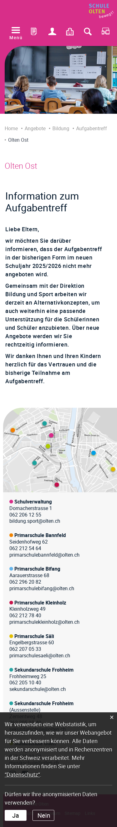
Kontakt (70, 33)
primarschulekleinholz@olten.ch (44, 621)
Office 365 (34, 33)
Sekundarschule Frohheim (44, 669)
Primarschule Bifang (37, 568)
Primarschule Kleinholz (40, 602)
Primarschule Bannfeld (40, 535)
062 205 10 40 (25, 682)
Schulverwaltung (33, 501)
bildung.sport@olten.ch (34, 520)
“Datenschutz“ (22, 774)
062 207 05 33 (25, 649)
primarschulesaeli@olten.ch (39, 655)
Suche (87, 33)
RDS (105, 33)
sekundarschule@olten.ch (37, 689)
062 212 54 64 (25, 548)
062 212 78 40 (25, 615)
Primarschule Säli (34, 636)
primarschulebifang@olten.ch (41, 588)
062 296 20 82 (25, 581)
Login (52, 33)
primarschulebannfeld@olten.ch (44, 554)
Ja (15, 815)
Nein (43, 815)
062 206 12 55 (25, 514)
